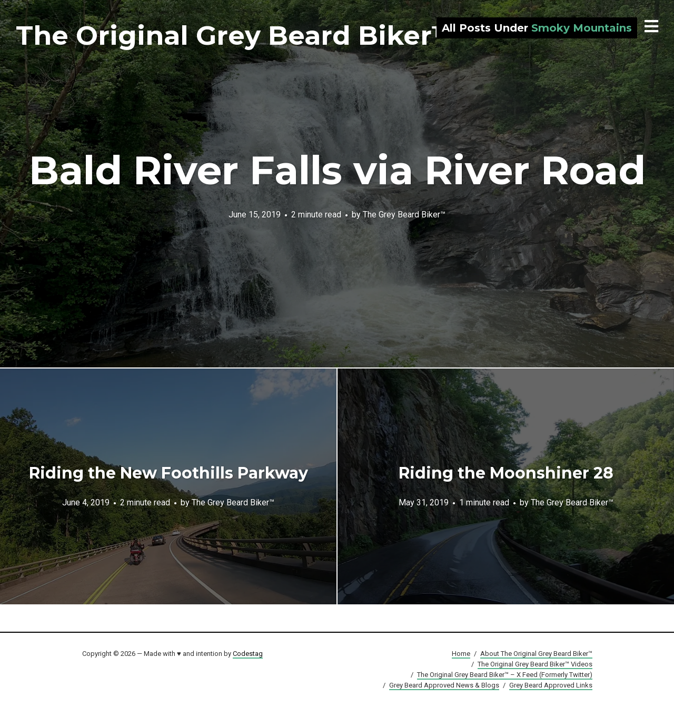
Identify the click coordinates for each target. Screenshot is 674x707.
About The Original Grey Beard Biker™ (536, 654)
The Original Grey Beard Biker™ (237, 35)
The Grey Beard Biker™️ (404, 214)
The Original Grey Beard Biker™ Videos (535, 664)
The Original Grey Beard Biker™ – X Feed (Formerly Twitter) (504, 675)
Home (461, 654)
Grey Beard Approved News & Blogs (444, 685)
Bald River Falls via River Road (337, 170)
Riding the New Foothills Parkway (168, 473)
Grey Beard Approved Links (550, 685)
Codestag (248, 654)
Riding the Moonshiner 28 (506, 473)
